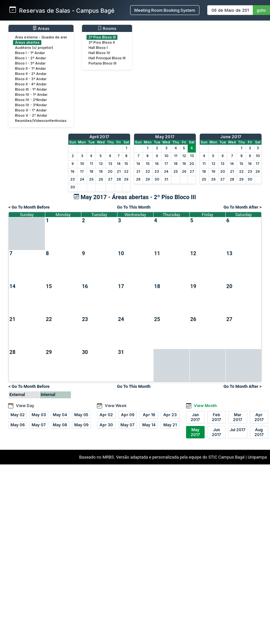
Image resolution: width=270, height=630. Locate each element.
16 (72, 171)
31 (166, 179)
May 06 (17, 424)
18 (91, 171)
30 (72, 187)
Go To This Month (134, 207)
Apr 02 (106, 414)
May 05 (81, 414)
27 (110, 179)
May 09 (81, 424)
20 (110, 171)
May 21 (170, 424)
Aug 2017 (259, 432)
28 (118, 179)
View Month (205, 405)
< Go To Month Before (28, 207)
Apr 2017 (259, 417)
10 (82, 164)
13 (110, 164)
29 (126, 179)
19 (101, 171)
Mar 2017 (237, 417)
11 (91, 164)
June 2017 (230, 136)
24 (82, 179)
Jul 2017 (238, 429)
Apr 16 (149, 414)
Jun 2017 (216, 432)
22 (126, 171)
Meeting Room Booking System (164, 10)
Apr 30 (106, 424)
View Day (25, 405)
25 (91, 179)
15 (126, 164)
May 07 (39, 424)
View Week (116, 405)
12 (101, 164)
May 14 (148, 424)
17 (82, 171)
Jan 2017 (195, 417)
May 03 (39, 414)
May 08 (60, 424)
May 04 (60, 414)
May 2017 (165, 136)
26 (101, 179)
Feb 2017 (216, 417)
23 (72, 179)
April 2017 (99, 136)
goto (261, 10)
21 (119, 171)
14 (119, 164)
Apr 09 (127, 414)
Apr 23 (170, 414)
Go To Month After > (242, 207)
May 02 (17, 414)
